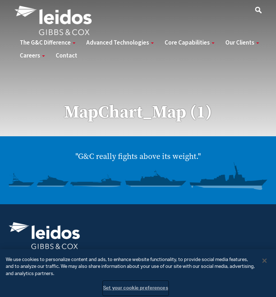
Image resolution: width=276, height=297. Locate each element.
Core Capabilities (190, 42)
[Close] (264, 262)
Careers (32, 55)
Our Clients (242, 42)
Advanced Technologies (120, 42)
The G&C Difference (47, 42)
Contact (66, 55)
